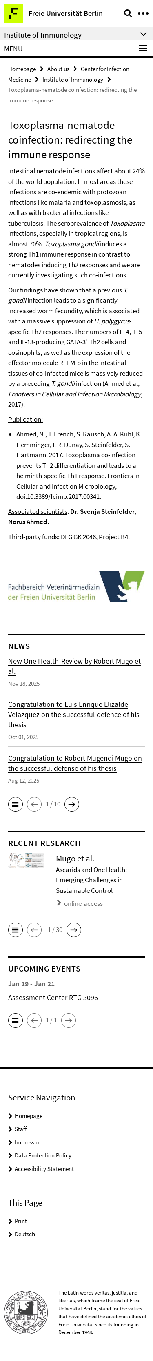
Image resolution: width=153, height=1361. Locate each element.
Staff (21, 1129)
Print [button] (21, 1221)
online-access (83, 903)
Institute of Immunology (72, 79)
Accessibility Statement (44, 1169)
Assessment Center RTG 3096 (53, 997)
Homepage (22, 69)
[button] (15, 804)
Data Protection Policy (43, 1155)
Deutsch (25, 1234)
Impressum (28, 1142)
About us (58, 69)
